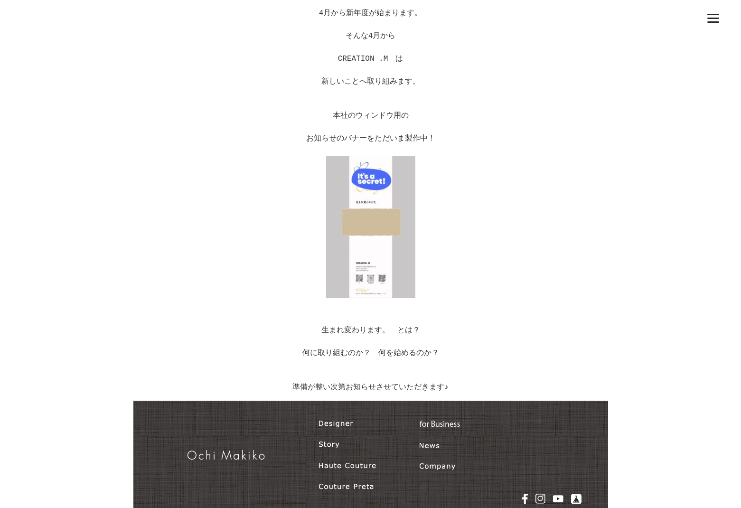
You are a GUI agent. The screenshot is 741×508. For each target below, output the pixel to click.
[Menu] (713, 18)
